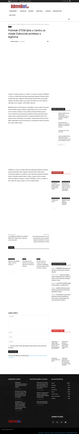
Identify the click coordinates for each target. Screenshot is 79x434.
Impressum (41, 432)
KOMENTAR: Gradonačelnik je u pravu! (56, 360)
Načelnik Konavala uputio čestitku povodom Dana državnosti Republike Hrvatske (61, 289)
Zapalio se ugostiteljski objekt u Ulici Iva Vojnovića (14, 235)
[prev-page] (9, 244)
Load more (61, 144)
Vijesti (13, 24)
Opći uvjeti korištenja (60, 432)
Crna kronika (11, 231)
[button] (69, 19)
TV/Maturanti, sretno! (55, 201)
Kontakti (52, 432)
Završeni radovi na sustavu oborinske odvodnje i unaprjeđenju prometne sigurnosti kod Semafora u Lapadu (43, 237)
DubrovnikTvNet (55, 181)
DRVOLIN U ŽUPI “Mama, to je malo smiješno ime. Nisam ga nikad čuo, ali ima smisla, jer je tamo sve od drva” (21, 394)
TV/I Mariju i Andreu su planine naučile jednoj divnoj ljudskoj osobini (56, 186)
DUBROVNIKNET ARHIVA (71, 432)
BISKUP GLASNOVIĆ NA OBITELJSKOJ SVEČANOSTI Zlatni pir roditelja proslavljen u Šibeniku (63, 116)
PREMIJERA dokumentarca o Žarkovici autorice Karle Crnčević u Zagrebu (61, 270)
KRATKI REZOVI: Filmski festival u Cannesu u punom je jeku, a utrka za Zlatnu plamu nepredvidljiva (66, 187)
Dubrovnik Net (14, 41)
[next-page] (12, 244)
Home (9, 24)
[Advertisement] (64, 90)
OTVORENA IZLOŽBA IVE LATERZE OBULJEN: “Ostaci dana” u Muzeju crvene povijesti (18, 211)
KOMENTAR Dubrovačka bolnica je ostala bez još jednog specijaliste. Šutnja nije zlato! (66, 362)
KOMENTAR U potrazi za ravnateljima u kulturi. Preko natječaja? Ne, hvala (65, 345)
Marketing (47, 432)
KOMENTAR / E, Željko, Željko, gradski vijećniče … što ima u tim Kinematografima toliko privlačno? (56, 345)
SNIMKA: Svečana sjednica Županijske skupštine (66, 202)
